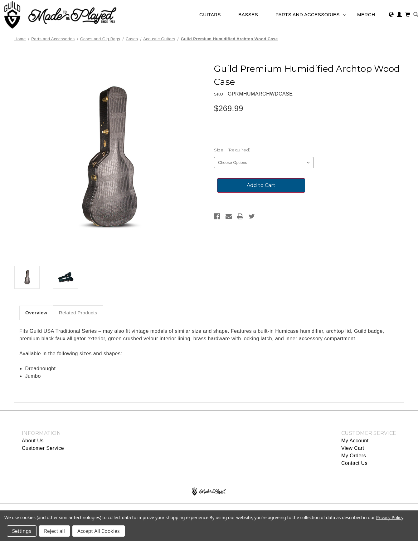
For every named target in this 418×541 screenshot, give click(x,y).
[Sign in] (399, 15)
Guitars (213, 14)
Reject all (54, 531)
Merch (369, 14)
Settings (21, 531)
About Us (33, 440)
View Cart (352, 448)
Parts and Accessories (310, 14)
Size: (232, 149)
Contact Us (354, 463)
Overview (36, 312)
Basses (251, 14)
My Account (355, 440)
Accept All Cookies (98, 531)
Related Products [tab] (78, 312)
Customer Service (43, 448)
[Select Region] (391, 15)
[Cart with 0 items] (408, 15)
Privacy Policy (389, 517)
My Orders (353, 455)
